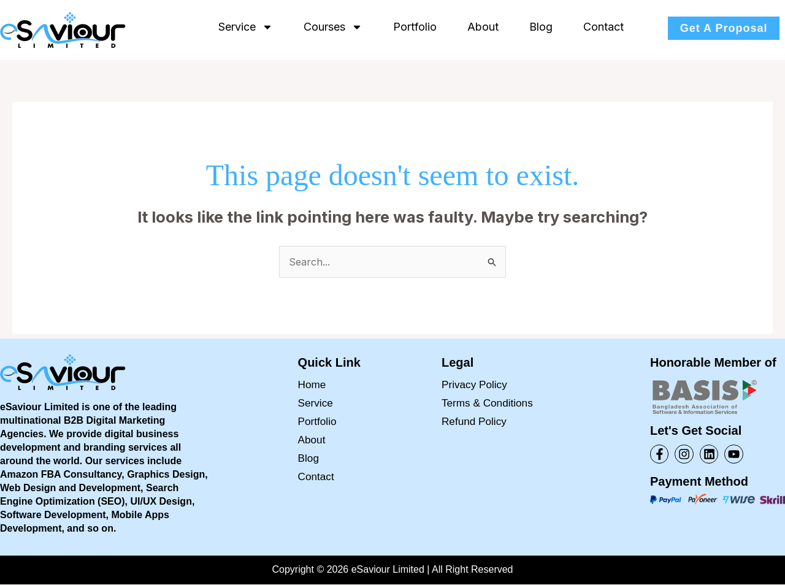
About (483, 26)
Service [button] (245, 27)
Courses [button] (333, 27)
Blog (541, 26)
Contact (603, 26)
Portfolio (415, 26)
